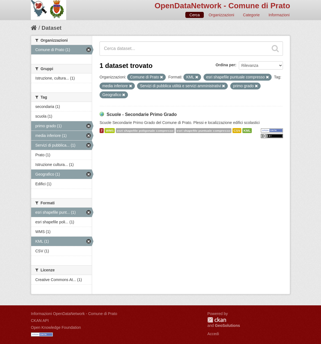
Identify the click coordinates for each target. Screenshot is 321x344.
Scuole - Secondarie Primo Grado (141, 114)
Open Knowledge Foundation (56, 327)
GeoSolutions (227, 325)
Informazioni (279, 15)
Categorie (251, 15)
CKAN (216, 320)
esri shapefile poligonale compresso (145, 131)
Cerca (194, 15)
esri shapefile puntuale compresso (204, 131)
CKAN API (40, 320)
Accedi (213, 334)
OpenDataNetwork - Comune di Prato (222, 5)
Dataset (51, 28)
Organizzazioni (221, 15)
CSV (237, 131)
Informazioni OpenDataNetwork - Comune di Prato (74, 313)
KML (247, 131)
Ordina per (225, 65)
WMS (110, 131)
